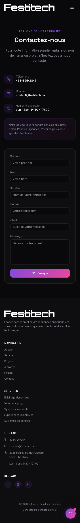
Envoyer (40, 273)
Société (15, 188)
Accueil (8, 349)
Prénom (15, 156)
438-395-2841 (26, 80)
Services (9, 355)
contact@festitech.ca (30, 95)
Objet (13, 220)
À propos (9, 367)
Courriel (15, 204)
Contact (9, 378)
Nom (13, 172)
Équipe (8, 372)
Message (16, 236)
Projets (8, 361)
